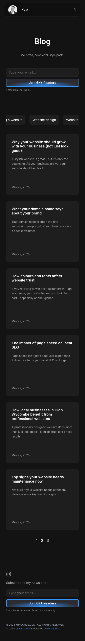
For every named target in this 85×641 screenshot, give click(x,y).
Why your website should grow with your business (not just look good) (40, 146)
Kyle (24, 10)
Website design (44, 120)
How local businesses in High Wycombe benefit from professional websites (37, 414)
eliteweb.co (53, 628)
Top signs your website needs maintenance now (38, 479)
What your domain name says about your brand (37, 211)
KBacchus (24, 628)
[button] (75, 9)
